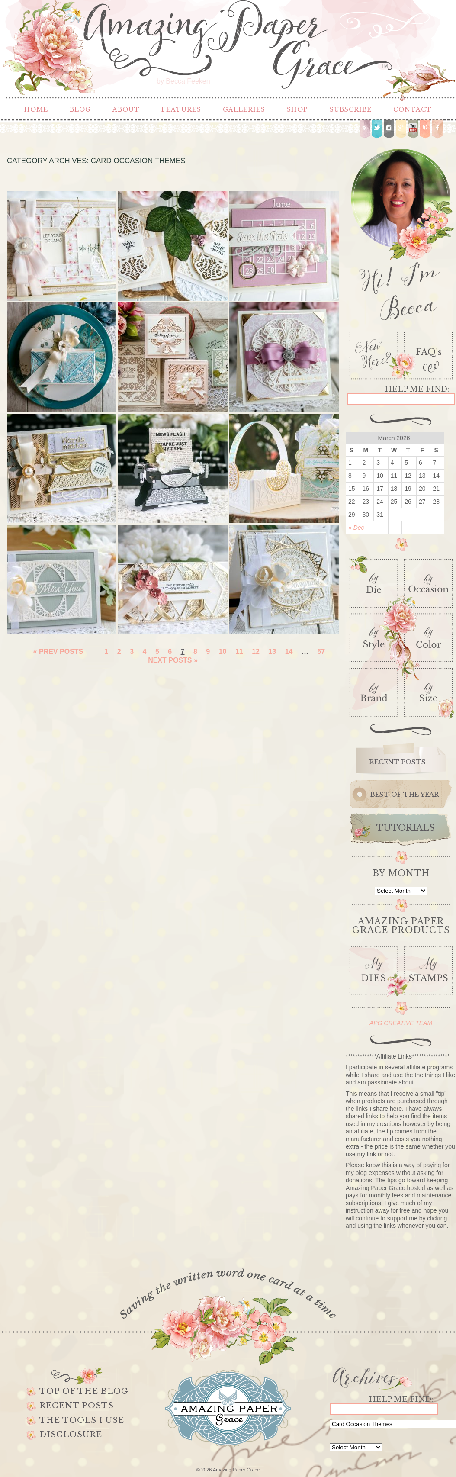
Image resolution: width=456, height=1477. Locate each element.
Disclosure (70, 1434)
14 (289, 651)
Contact (412, 109)
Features (181, 109)
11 (239, 651)
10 (223, 651)
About (126, 109)
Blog (80, 109)
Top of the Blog (83, 1391)
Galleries (244, 109)
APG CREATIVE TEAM (400, 1023)
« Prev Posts (58, 651)
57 (321, 651)
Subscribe (351, 109)
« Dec (356, 527)
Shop (297, 109)
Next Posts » (173, 660)
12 (256, 651)
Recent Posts (76, 1405)
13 (272, 651)
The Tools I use (81, 1420)
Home (36, 109)
